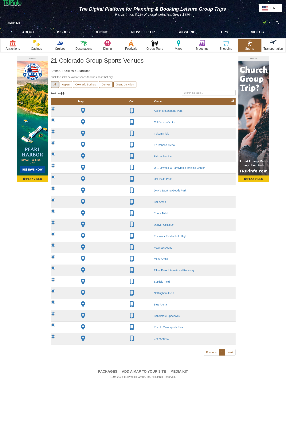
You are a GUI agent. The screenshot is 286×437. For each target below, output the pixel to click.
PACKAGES (107, 426)
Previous (211, 406)
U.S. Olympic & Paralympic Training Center (82, 179)
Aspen (66, 87)
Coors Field (80, 230)
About (28, 32)
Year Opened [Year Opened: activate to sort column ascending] (118, 106)
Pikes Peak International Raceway (80, 307)
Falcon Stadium (82, 166)
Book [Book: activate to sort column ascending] (211, 108)
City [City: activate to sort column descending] (99, 108)
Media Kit (179, 426)
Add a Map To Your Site (144, 426)
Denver (106, 87)
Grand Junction (125, 87)
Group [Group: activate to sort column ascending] (225, 108)
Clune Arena (80, 393)
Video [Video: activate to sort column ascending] (196, 108)
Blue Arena (79, 355)
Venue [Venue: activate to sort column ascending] (77, 108)
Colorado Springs (85, 87)
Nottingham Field (83, 338)
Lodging (100, 32)
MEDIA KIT (15, 22)
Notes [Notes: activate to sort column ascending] (153, 108)
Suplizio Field (81, 324)
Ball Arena (79, 217)
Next (230, 406)
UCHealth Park (82, 192)
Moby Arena (80, 291)
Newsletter (143, 32)
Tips (224, 32)
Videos (257, 32)
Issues (63, 32)
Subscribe (188, 32)
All (55, 87)
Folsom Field (80, 143)
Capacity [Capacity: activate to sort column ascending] (136, 108)
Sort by (58, 96)
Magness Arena (82, 276)
